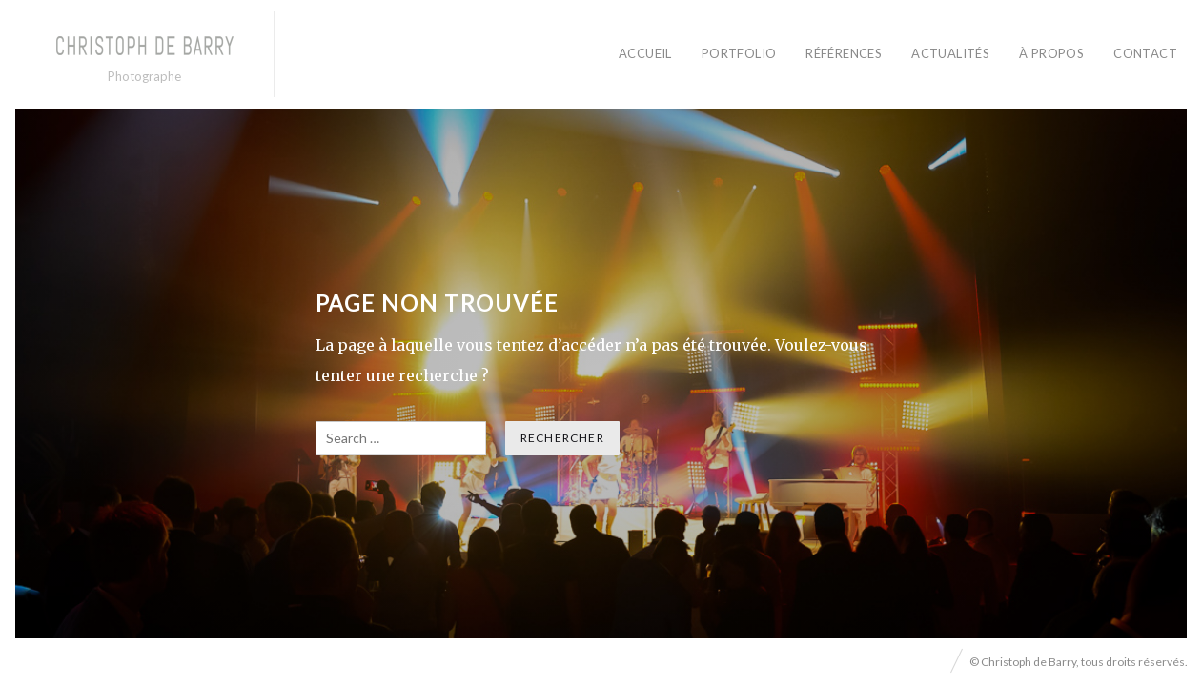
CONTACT (1145, 53)
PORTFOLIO (739, 53)
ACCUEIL (645, 53)
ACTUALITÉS (950, 53)
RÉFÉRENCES (843, 53)
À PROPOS (1051, 53)
